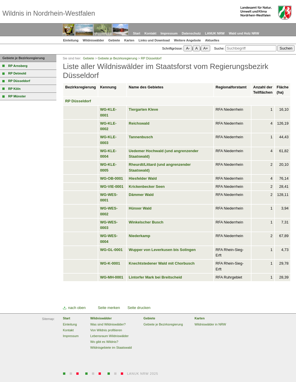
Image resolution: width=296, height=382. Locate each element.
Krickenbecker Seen (146, 186)
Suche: (219, 48)
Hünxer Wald (140, 208)
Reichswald (139, 123)
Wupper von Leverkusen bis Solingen (162, 250)
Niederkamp (139, 236)
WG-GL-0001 (111, 250)
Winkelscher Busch (146, 222)
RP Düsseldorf (78, 101)
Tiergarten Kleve (143, 109)
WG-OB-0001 (111, 178)
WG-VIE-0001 (111, 186)
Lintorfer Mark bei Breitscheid (155, 277)
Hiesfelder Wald (143, 178)
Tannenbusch (141, 137)
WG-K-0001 (110, 263)
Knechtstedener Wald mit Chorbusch (162, 263)
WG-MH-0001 (111, 277)
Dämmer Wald (141, 194)
